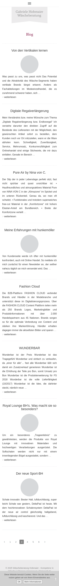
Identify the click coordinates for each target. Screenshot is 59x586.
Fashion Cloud (29, 286)
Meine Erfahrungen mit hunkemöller (29, 230)
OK (19, 582)
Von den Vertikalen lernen (29, 50)
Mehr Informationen (32, 582)
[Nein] (55, 578)
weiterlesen (9, 97)
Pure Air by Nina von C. (29, 172)
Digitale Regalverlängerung (29, 111)
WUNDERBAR (29, 348)
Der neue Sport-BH (29, 473)
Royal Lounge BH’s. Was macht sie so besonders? (29, 407)
